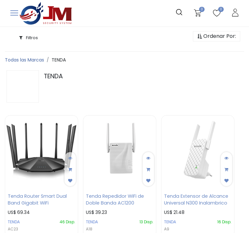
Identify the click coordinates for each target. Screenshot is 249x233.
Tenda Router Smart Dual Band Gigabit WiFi (37, 199)
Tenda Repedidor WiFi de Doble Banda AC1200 (115, 199)
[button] (216, 36)
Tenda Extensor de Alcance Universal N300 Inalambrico (196, 199)
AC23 (13, 229)
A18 (89, 229)
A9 (166, 229)
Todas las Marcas (24, 60)
